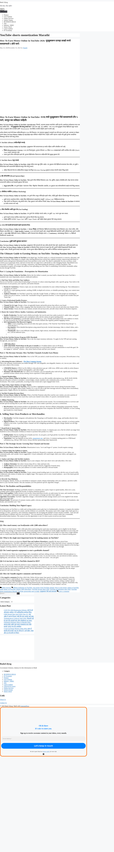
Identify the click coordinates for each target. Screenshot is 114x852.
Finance (6, 15)
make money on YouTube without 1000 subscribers (15, 589)
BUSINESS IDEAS (10, 22)
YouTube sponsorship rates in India (28, 591)
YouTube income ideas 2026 (40, 589)
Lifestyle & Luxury (10, 686)
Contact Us (3, 703)
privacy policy (46, 751)
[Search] (18, 593)
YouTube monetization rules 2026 (60, 589)
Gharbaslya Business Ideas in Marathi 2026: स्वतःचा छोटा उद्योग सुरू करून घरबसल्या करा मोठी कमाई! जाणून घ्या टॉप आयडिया (17, 624)
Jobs (5, 23)
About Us (3, 699)
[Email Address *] (43, 738)
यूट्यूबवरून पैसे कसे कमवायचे (48, 591)
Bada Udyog (4, 2)
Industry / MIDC (9, 25)
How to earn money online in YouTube (67, 587)
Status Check (8, 27)
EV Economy (8, 30)
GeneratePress (24, 706)
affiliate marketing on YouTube (22, 587)
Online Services (8, 18)
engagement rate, (38, 438)
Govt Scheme (8, 17)
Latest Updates (8, 29)
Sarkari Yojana (8, 20)
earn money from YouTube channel (43, 587)
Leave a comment (63, 591)
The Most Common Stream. (32, 361)
